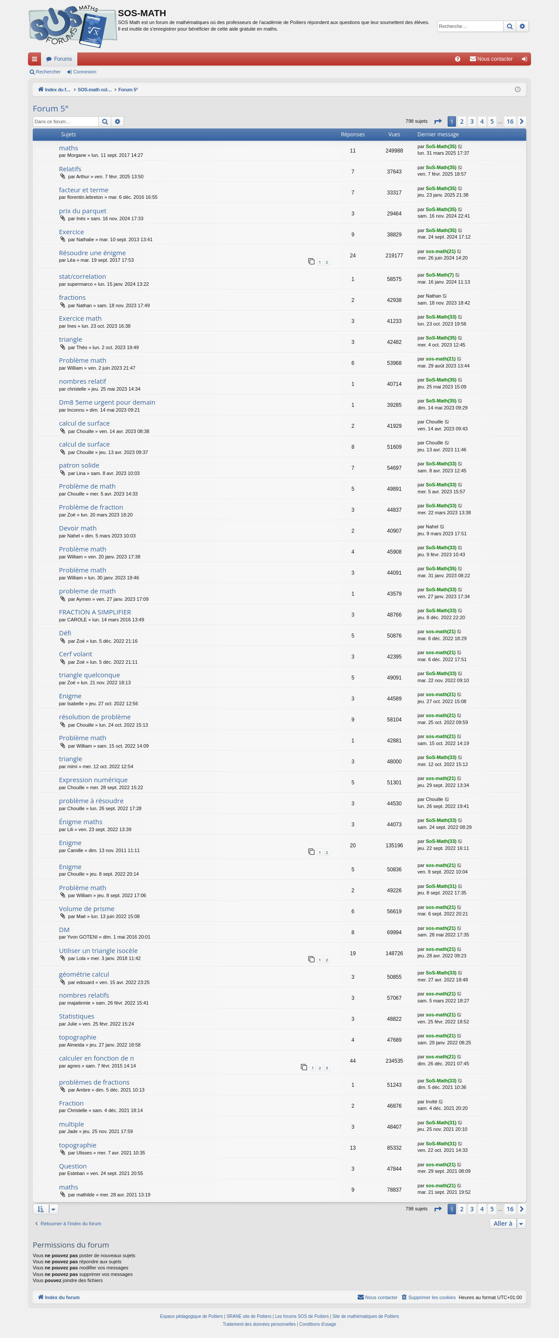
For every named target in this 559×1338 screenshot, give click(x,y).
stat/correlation (82, 276)
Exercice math (80, 318)
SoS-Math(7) (440, 274)
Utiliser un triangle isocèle (98, 950)
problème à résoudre (91, 800)
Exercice (71, 231)
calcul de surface (84, 423)
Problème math (83, 360)
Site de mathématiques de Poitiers (365, 1316)
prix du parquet (83, 210)
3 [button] (472, 121)
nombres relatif (82, 381)
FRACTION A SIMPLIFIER (95, 611)
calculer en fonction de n (96, 1058)
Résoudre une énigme (92, 252)
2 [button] (462, 121)
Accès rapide (36, 61)
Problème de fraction (91, 507)
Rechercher (48, 71)
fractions (72, 297)
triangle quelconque (89, 674)
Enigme (70, 695)
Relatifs (70, 168)
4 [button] (482, 121)
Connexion (85, 71)
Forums (63, 59)
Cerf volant (75, 653)
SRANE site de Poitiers (249, 1316)
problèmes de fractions (94, 1082)
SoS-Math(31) (441, 886)
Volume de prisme (86, 908)
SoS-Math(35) (441, 146)
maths (68, 147)
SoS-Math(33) (441, 316)
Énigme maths (81, 821)
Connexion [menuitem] (526, 61)
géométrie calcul (84, 974)
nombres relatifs (84, 995)
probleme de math (87, 590)
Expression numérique (93, 779)
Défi (65, 632)
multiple (71, 1124)
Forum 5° (51, 108)
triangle (70, 339)
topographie (78, 1037)
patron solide (79, 465)
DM (64, 929)
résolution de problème (95, 716)
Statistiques (76, 1016)
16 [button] (510, 121)
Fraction (71, 1103)
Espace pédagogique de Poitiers (191, 1316)
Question (73, 1165)
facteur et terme (83, 189)
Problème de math (87, 486)
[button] (437, 121)
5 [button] (492, 121)
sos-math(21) (440, 251)
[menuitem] (457, 59)
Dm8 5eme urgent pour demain (107, 402)
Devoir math (78, 527)
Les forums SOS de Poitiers (302, 1316)
